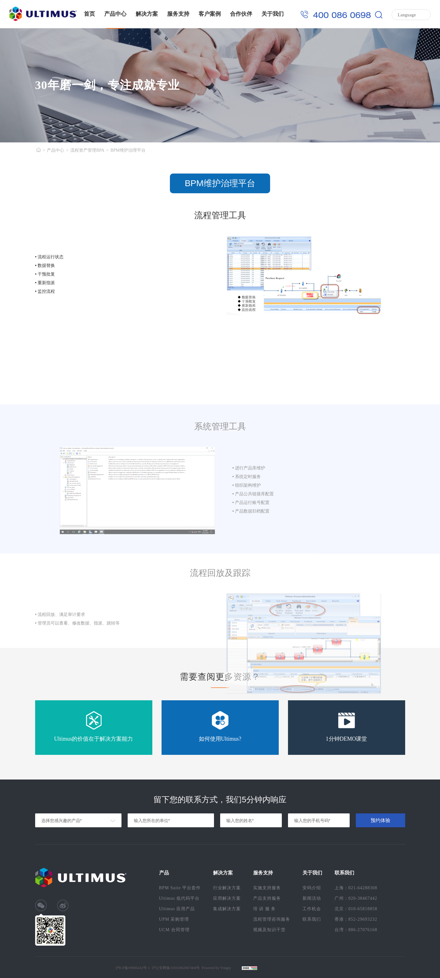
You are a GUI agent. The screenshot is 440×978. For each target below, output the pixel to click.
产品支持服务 (267, 898)
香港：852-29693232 (356, 919)
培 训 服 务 (264, 908)
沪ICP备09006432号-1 (132, 968)
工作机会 (311, 908)
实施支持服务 (267, 888)
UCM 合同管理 (174, 929)
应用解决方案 (227, 898)
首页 (89, 14)
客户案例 (210, 14)
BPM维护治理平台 (128, 150)
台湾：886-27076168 (356, 929)
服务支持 (178, 14)
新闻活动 (311, 898)
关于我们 (272, 14)
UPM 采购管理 (174, 919)
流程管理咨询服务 (271, 919)
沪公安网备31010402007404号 (176, 968)
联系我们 (311, 919)
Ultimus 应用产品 (177, 908)
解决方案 (147, 14)
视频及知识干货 (269, 929)
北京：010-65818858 (356, 908)
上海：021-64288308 (356, 888)
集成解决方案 (227, 908)
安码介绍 (311, 888)
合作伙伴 (241, 14)
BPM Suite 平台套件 (180, 888)
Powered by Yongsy (216, 968)
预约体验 (380, 820)
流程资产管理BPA (87, 150)
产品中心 (115, 14)
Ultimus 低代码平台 (179, 898)
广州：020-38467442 (356, 898)
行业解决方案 (227, 888)
